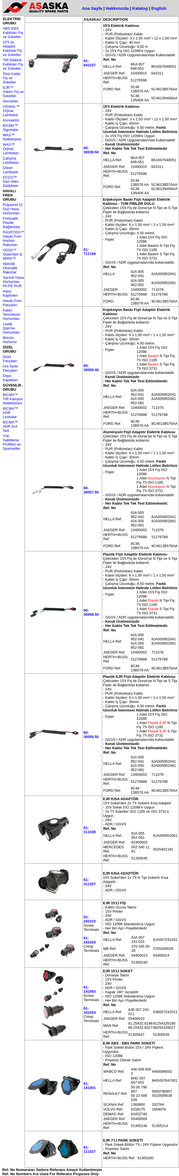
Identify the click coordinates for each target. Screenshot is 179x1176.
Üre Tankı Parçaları (10, 368)
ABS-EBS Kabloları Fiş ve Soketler (13, 32)
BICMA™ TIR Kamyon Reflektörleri (13, 399)
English (158, 8)
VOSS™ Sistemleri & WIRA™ (12, 254)
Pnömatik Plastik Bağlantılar (11, 222)
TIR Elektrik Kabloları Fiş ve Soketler (13, 64)
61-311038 (90, 830)
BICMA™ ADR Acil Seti (10, 426)
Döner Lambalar (10, 170)
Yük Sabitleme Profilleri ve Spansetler (12, 442)
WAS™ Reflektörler (12, 137)
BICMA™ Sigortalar (10, 127)
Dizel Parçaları (10, 359)
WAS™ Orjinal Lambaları (11, 148)
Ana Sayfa (92, 8)
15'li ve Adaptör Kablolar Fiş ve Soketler (12, 48)
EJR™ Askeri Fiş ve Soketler (13, 91)
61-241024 (90, 940)
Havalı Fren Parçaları (12, 303)
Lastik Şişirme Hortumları (11, 328)
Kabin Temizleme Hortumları (11, 314)
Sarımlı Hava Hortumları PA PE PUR (13, 281)
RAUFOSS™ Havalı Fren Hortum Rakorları (13, 238)
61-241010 (90, 919)
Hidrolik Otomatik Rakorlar (10, 268)
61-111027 (90, 1149)
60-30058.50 (91, 612)
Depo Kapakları (10, 378)
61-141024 (90, 1010)
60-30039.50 (91, 150)
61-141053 (90, 989)
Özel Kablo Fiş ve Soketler (12, 78)
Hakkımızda (117, 8)
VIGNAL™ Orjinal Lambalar (11, 110)
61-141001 (90, 1085)
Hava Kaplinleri (10, 293)
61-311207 (90, 882)
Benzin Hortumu (10, 340)
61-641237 (90, 63)
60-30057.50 (91, 490)
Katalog (140, 8)
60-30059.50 (91, 734)
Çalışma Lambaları (11, 160)
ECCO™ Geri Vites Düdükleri (11, 181)
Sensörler (10, 101)
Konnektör (11, 120)
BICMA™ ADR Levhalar (10, 412)
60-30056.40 (91, 368)
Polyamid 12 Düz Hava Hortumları (13, 209)
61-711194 (90, 251)
